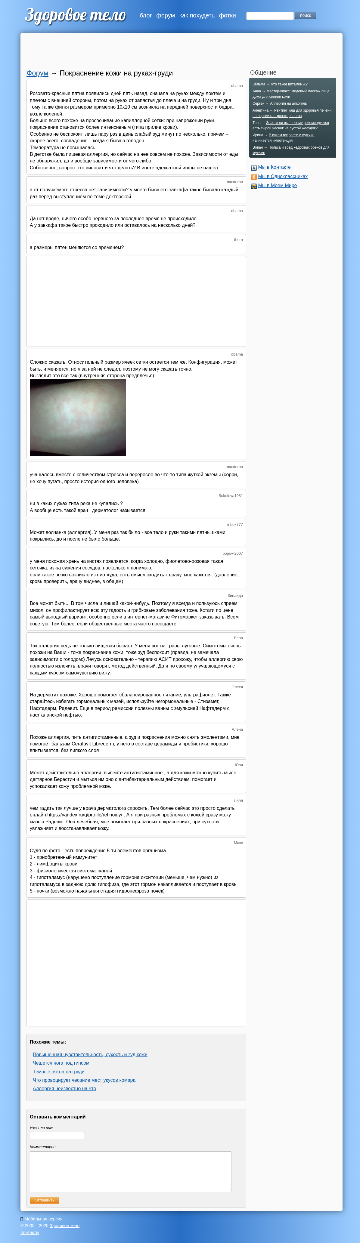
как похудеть (197, 15)
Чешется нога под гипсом (61, 1063)
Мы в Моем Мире (277, 185)
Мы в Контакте (274, 167)
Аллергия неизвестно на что (64, 1088)
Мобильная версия (43, 1226)
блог (146, 15)
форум (165, 15)
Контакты (29, 1239)
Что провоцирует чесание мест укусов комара (84, 1080)
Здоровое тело (64, 1232)
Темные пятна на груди (59, 1071)
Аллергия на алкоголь (288, 103)
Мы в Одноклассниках (283, 176)
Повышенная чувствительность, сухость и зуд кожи (90, 1054)
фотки (227, 15)
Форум (37, 73)
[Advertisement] (172, 52)
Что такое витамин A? (289, 84)
